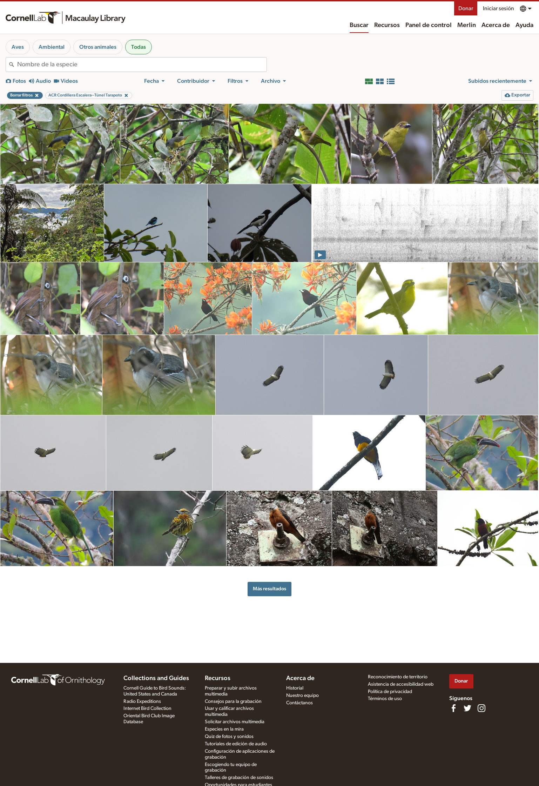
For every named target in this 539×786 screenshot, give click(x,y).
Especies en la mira (224, 729)
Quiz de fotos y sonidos (229, 736)
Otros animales (97, 47)
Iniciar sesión (498, 8)
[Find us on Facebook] (453, 708)
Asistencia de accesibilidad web (400, 684)
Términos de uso (385, 698)
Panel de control (428, 25)
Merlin (466, 25)
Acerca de (495, 25)
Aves (18, 47)
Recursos (387, 25)
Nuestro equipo (302, 695)
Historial (294, 688)
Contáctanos (299, 702)
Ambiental (52, 47)
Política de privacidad (390, 691)
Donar (465, 8)
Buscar (359, 25)
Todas (138, 47)
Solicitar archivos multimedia (234, 721)
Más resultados (269, 588)
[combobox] (142, 65)
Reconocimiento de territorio (397, 676)
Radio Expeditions (142, 701)
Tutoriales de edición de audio (236, 743)
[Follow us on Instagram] (481, 708)
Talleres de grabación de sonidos (239, 777)
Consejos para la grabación (233, 701)
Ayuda (524, 25)
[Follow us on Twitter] (467, 708)
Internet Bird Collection (147, 708)
